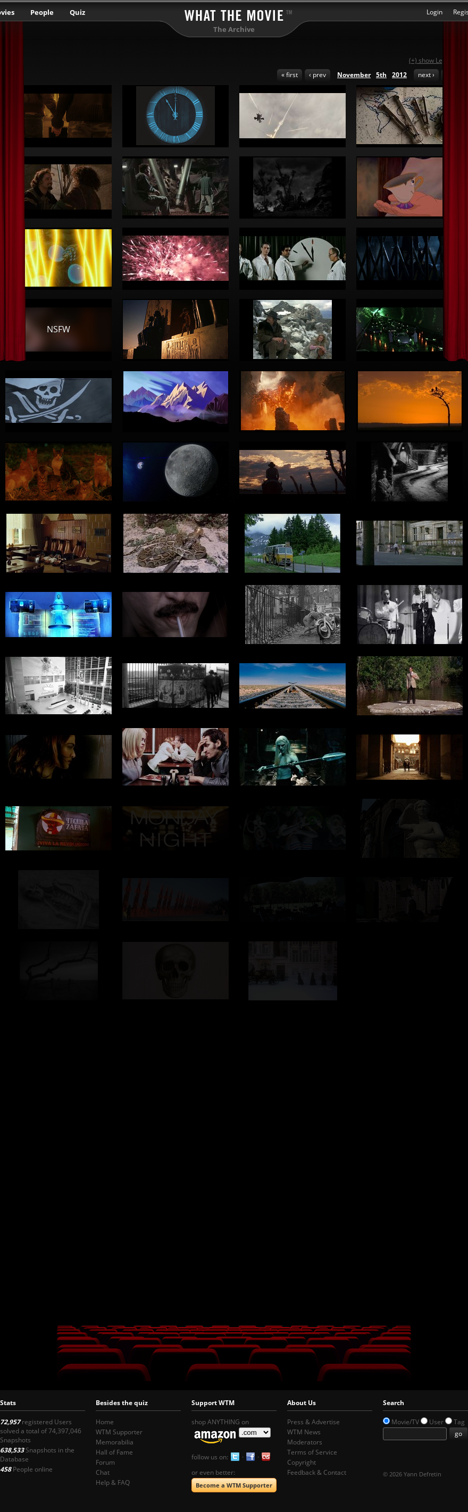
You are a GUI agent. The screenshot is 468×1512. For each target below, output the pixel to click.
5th (381, 74)
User (436, 1421)
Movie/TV (405, 1421)
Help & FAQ (113, 1482)
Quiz (77, 12)
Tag (459, 1421)
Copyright (301, 1462)
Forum (105, 1462)
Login (434, 11)
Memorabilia (114, 1442)
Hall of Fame (114, 1452)
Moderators (304, 1442)
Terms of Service (312, 1452)
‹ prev (317, 74)
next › (426, 74)
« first (289, 74)
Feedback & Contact (316, 1472)
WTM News (304, 1431)
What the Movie (234, 13)
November (354, 74)
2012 (399, 74)
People (42, 12)
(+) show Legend (433, 60)
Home (105, 1421)
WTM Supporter (119, 1431)
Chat (103, 1472)
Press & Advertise (313, 1421)
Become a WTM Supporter (234, 1485)
